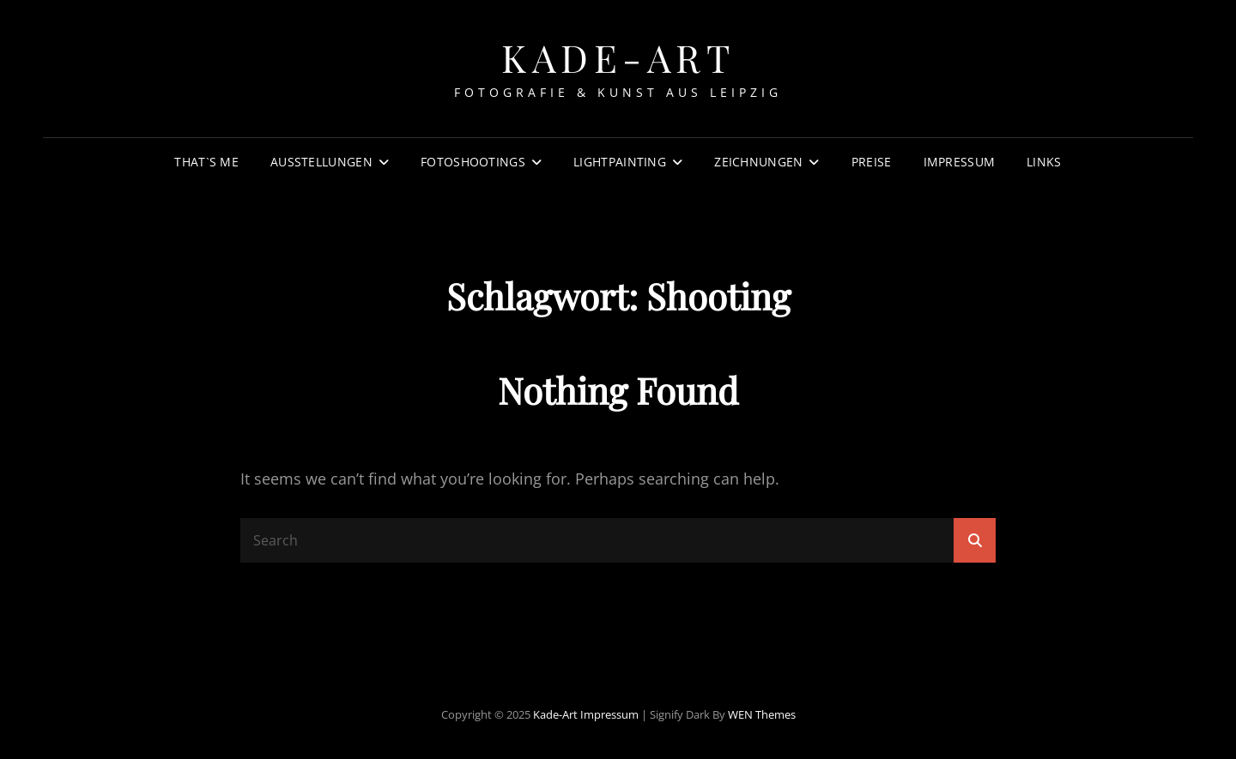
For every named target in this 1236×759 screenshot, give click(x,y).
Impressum (960, 162)
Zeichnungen (758, 162)
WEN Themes (762, 714)
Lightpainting (619, 162)
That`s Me (206, 162)
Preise (871, 162)
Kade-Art (618, 57)
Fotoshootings (473, 162)
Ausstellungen (321, 162)
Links (1044, 162)
